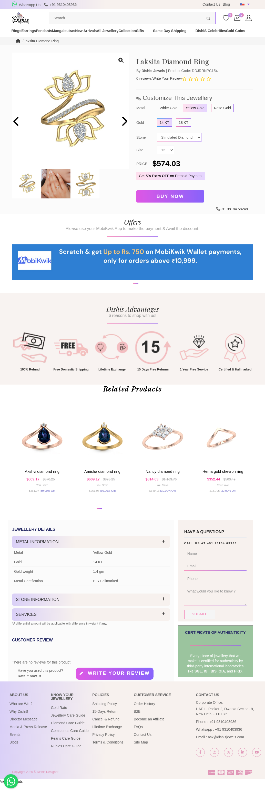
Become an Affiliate (149, 739)
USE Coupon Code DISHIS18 (166, 4)
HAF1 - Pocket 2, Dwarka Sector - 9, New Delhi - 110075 (225, 731)
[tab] (91, 562)
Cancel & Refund (105, 739)
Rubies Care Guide (66, 766)
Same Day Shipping (233, 38)
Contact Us (211, 4)
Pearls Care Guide (65, 758)
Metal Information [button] (37, 562)
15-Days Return (104, 731)
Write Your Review (167, 88)
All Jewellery (153, 38)
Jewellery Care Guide (68, 735)
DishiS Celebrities (27, 43)
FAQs (138, 747)
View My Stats (11, 801)
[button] (99, 528)
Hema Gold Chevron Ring (222, 487)
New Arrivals (122, 38)
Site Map (141, 762)
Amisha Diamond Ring (102, 487)
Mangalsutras (91, 38)
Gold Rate (59, 728)
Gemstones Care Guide (70, 751)
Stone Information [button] (37, 619)
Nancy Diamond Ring (163, 487)
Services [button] (26, 634)
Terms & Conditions (107, 762)
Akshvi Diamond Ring (42, 487)
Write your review (119, 693)
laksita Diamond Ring (42, 51)
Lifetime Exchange (107, 747)
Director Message (23, 739)
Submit (199, 634)
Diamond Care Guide (68, 743)
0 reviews (143, 88)
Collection (181, 38)
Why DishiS (18, 731)
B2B (137, 731)
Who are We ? (20, 724)
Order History (144, 724)
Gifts (203, 38)
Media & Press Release (28, 747)
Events (15, 754)
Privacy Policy (103, 754)
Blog (226, 4)
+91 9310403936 (223, 742)
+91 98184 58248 (234, 217)
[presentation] (16, 132)
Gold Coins (60, 43)
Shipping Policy (104, 724)
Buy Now (170, 205)
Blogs (13, 762)
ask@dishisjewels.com (226, 757)
